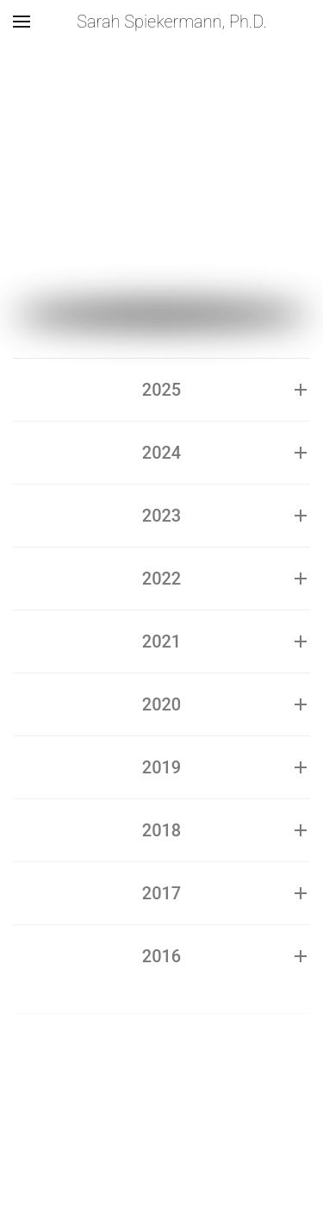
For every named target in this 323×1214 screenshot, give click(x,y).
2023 (161, 515)
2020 (161, 704)
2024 (161, 452)
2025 (161, 389)
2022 (161, 578)
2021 (161, 641)
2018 (161, 830)
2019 (161, 767)
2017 (161, 893)
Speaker (70, 172)
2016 (161, 956)
